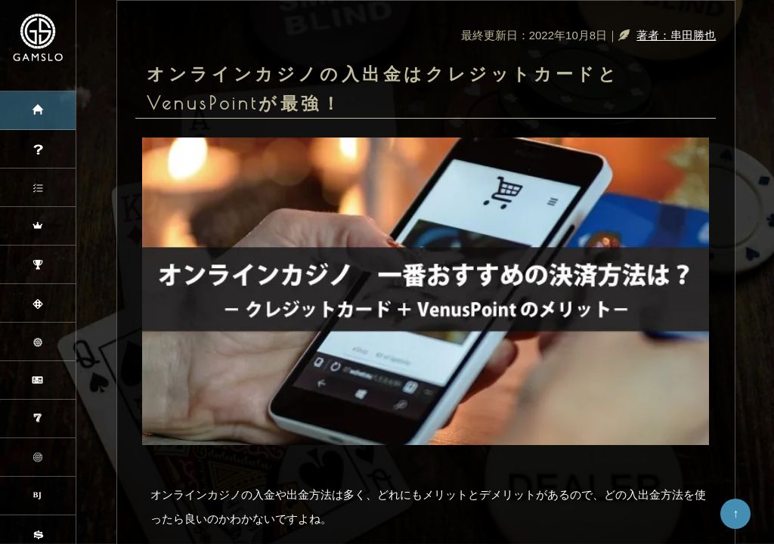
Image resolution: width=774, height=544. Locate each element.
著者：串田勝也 (676, 35)
